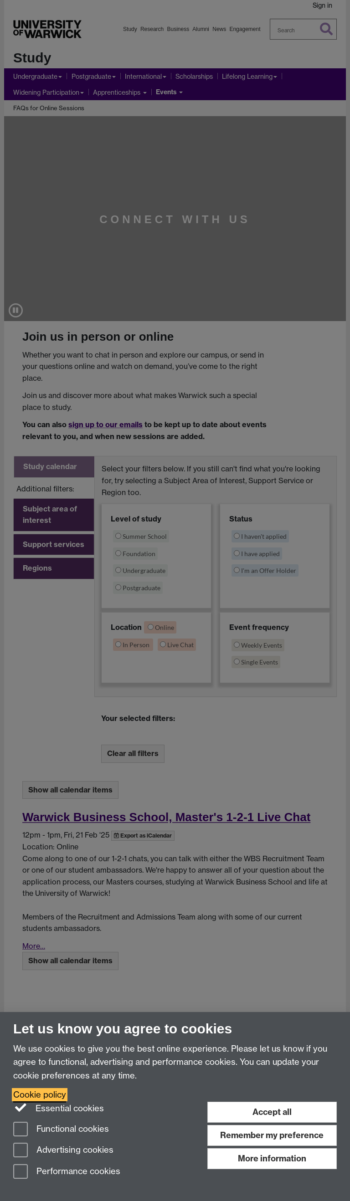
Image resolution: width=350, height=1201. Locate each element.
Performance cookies (66, 1172)
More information (272, 1158)
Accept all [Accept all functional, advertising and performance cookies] (272, 1112)
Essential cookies (58, 1108)
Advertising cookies (63, 1150)
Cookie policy (39, 1094)
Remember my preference (272, 1135)
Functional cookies (61, 1129)
